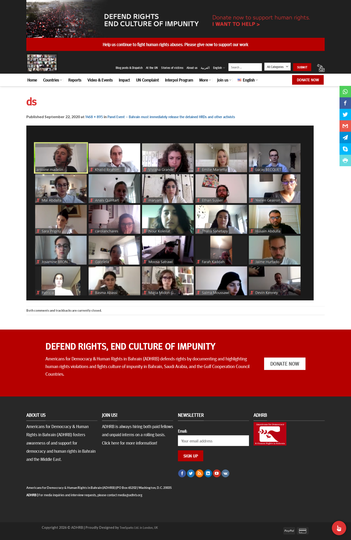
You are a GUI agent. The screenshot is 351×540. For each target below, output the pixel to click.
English (219, 68)
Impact (124, 80)
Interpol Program (179, 80)
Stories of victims (172, 68)
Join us (224, 80)
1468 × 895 (94, 116)
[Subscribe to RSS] (200, 473)
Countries (52, 80)
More (205, 80)
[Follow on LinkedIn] (208, 473)
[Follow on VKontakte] (225, 473)
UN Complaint (147, 80)
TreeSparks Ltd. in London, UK (139, 527)
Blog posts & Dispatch (129, 68)
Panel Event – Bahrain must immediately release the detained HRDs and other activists (171, 116)
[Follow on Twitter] (191, 473)
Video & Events (100, 80)
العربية (205, 68)
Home (32, 80)
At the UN (152, 68)
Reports (74, 80)
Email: (182, 431)
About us (192, 68)
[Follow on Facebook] (182, 473)
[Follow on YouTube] (217, 473)
